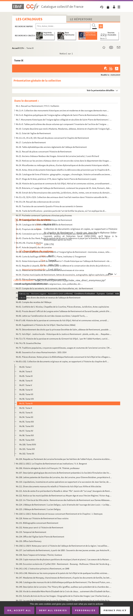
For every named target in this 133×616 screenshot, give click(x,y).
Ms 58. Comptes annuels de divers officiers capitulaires (40, 293)
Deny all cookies (53, 610)
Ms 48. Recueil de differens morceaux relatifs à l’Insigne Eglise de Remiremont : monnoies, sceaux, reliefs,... (64, 252)
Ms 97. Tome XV (26, 430)
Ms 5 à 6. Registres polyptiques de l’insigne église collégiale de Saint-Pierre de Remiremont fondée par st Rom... (63, 115)
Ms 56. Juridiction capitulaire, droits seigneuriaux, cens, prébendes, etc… (49, 283)
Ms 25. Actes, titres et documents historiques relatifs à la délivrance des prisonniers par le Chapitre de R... (63, 169)
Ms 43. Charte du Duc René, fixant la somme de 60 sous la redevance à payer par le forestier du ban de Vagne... (64, 238)
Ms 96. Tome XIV (26, 426)
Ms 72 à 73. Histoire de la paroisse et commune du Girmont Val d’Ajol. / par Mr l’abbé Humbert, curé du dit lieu (63, 338)
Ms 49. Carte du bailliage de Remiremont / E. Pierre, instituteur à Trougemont (51, 256)
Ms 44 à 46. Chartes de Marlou (29, 242)
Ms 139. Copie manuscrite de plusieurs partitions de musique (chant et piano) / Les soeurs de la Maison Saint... (64, 559)
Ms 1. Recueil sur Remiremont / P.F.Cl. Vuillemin (37, 106)
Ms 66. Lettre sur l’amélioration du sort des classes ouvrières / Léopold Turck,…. (52, 315)
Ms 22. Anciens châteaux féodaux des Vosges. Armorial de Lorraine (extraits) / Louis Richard (57, 156)
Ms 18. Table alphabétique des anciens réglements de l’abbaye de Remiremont (51, 147)
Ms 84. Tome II (25, 371)
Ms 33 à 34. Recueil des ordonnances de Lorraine (38, 201)
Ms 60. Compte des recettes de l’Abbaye (33, 302)
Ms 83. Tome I (25, 366)
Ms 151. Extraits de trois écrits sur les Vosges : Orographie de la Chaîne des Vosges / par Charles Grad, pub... (64, 596)
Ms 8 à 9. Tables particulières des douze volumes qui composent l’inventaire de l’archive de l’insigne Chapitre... (63, 124)
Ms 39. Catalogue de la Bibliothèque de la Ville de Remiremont (44, 224)
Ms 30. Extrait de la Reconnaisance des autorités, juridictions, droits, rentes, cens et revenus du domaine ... (64, 192)
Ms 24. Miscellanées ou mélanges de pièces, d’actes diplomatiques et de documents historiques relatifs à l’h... (64, 165)
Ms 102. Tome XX (26, 453)
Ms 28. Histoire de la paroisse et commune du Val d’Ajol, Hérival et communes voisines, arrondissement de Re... (64, 183)
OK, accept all (19, 610)
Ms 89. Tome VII (26, 394)
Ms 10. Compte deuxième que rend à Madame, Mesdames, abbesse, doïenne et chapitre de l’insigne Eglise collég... (64, 128)
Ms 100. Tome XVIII (27, 444)
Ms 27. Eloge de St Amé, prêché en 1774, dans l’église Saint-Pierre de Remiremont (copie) (56, 179)
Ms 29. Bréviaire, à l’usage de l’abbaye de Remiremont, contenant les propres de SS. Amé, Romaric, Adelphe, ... (64, 188)
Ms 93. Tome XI (26, 412)
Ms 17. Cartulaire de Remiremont (31, 142)
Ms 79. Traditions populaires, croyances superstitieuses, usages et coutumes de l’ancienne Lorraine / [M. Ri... (64, 347)
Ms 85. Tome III (26, 376)
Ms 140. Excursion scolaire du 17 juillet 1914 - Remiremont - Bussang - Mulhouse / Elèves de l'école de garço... (64, 564)
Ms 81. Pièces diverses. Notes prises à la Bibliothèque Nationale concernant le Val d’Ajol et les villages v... (63, 356)
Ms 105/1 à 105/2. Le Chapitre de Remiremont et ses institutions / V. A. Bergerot (51, 463)
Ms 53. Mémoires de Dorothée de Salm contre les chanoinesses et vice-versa (50, 270)
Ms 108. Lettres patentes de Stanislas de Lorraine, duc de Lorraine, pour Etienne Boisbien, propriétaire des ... (64, 477)
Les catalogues (29, 19)
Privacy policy (115, 610)
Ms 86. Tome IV (26, 380)
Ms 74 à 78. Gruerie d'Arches (28, 343)
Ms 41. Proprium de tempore (28, 229)
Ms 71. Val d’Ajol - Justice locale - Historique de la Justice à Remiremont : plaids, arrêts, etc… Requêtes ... (63, 334)
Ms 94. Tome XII (26, 417)
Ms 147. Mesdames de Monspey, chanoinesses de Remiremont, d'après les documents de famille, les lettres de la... (64, 577)
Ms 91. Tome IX (26, 403)
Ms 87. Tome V (25, 385)
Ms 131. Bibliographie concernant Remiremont (37, 523)
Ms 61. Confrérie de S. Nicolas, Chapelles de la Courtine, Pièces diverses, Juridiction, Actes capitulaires (62, 306)
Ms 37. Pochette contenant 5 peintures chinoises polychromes (44, 215)
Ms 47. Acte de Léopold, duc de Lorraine (34, 247)
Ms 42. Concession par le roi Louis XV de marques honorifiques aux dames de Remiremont (56, 233)
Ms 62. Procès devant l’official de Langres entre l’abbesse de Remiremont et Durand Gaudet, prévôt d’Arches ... (64, 311)
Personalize (85, 610)
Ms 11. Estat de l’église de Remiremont (33, 133)
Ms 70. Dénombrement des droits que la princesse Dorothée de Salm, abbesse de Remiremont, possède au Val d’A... (64, 329)
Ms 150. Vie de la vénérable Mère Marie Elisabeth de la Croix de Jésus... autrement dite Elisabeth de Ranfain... (64, 591)
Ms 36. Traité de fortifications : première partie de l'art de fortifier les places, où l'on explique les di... (61, 210)
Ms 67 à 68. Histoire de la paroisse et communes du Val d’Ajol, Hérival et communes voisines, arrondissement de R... (63, 320)
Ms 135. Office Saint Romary (28, 541)
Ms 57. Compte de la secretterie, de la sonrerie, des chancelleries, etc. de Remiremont (54, 288)
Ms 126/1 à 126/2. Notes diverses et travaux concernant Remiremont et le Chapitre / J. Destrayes (59, 513)
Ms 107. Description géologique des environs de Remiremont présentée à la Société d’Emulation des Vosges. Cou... (64, 472)
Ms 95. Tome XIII (26, 421)
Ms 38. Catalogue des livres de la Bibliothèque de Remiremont (44, 220)
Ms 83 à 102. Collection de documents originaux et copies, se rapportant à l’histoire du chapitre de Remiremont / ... (63, 361)
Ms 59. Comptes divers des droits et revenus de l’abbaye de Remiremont (48, 297)
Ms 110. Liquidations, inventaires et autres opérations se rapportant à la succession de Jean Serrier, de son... (64, 481)
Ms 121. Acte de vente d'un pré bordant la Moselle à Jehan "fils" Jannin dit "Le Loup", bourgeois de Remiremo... (64, 491)
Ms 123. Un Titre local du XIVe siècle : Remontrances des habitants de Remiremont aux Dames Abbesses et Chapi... (64, 500)
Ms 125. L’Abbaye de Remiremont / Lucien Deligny (38, 509)
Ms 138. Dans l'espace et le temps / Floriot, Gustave (39, 554)
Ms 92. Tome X (25, 408)
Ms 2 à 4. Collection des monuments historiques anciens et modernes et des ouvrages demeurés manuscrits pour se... (63, 110)
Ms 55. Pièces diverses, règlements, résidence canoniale (41, 279)
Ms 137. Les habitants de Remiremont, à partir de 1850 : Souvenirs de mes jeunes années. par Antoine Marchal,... (64, 550)
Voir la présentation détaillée (100, 90)
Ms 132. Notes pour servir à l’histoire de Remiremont (39, 527)
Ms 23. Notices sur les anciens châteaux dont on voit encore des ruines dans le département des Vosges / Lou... (64, 160)
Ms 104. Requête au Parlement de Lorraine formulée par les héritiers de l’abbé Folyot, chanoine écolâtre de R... (64, 459)
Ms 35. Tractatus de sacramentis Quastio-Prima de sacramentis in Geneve (49, 206)
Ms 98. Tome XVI (26, 435)
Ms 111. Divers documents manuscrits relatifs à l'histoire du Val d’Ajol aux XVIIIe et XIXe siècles (58, 486)
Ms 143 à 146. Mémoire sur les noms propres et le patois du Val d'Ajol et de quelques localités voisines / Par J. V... (63, 573)
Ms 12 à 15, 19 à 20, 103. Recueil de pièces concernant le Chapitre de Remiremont (52, 137)
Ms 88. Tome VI (26, 389)
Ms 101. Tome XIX (27, 449)
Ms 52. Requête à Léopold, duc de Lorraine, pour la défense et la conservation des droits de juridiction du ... (64, 265)
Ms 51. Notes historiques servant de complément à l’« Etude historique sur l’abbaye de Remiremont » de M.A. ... (64, 261)
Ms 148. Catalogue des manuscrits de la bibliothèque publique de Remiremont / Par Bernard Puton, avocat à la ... (64, 582)
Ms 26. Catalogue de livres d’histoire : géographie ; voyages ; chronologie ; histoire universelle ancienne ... (64, 174)
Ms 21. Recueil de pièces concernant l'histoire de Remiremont (44, 151)
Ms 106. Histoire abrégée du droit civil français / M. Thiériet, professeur (48, 468)
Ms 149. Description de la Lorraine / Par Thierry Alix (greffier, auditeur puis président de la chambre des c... (64, 586)
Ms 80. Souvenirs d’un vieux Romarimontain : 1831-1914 (41, 352)
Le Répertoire (81, 19)
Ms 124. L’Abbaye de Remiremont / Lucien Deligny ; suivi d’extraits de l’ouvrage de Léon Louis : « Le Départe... (64, 504)
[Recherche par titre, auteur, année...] (63, 26)
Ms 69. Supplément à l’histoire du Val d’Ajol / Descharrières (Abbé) (45, 325)
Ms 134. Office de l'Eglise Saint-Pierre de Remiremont (40, 536)
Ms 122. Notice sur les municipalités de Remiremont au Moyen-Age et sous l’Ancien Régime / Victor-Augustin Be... (64, 495)
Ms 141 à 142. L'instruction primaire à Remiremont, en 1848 (42, 568)
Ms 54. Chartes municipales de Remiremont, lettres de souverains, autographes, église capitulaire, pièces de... (64, 274)
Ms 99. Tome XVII (26, 439)
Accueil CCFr (18, 48)
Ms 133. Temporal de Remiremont (31, 532)
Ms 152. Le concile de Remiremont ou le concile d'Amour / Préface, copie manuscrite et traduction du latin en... (64, 600)
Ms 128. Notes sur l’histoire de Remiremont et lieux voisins (42, 518)
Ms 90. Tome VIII (26, 398)
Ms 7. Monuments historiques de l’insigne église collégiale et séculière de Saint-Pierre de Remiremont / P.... (64, 119)
